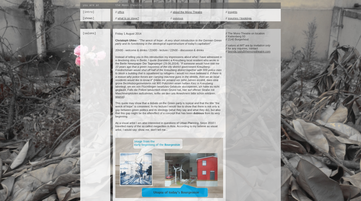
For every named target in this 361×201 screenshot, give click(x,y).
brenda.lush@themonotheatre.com (249, 51)
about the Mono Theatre (187, 12)
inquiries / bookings (239, 18)
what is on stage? (128, 18)
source (119, 96)
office (121, 12)
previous (178, 18)
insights (232, 12)
